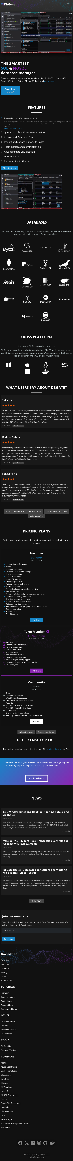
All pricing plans (26, 732)
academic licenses (54, 749)
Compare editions (46, 732)
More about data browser (13, 128)
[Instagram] (39, 1143)
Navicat (4, 1099)
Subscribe (8, 939)
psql (3, 1115)
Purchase (36, 620)
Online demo (36, 778)
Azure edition (7, 1005)
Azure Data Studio (9, 1067)
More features (9, 168)
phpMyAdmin (7, 1111)
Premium (5, 993)
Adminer (4, 1063)
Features (5, 964)
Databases (5, 968)
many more (49, 81)
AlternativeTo (36, 516)
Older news (36, 901)
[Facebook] (20, 1143)
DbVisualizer (6, 1087)
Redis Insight (6, 1119)
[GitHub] (45, 1143)
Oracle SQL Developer (10, 1103)
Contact (4, 1025)
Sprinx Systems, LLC (40, 1154)
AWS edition (6, 1001)
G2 (65, 511)
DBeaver (5, 1083)
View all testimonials (15, 511)
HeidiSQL (5, 1091)
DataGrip (5, 1079)
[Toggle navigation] (68, 4)
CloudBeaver (6, 1075)
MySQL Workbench (9, 1095)
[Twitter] (26, 1143)
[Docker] (52, 1143)
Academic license (8, 1029)
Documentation (8, 1021)
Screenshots (6, 980)
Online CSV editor (8, 1050)
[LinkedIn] (33, 1143)
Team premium (8, 997)
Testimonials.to (53, 511)
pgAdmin (5, 1107)
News (3, 976)
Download (10, 90)
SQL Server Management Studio (15, 1123)
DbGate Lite (6, 1046)
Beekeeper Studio (9, 1071)
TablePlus (5, 1127)
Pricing (4, 972)
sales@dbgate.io (36, 1157)
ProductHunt (35, 511)
